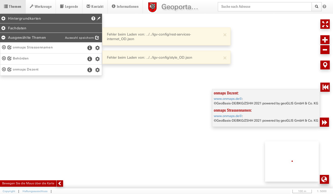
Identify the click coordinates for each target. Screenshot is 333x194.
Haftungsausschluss (35, 191)
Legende (69, 6)
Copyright (9, 191)
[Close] (225, 34)
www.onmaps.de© (228, 99)
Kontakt (94, 6)
